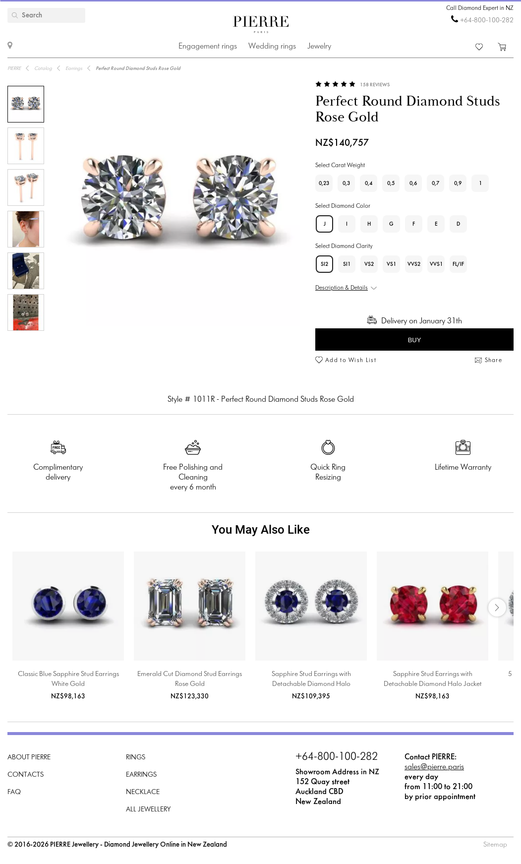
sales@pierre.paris (434, 767)
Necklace (143, 792)
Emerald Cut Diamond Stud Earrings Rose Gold (189, 679)
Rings (135, 757)
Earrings (141, 775)
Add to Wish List (350, 361)
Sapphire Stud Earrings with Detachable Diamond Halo (311, 679)
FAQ (14, 792)
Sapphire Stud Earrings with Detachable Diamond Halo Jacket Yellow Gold (433, 680)
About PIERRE (29, 757)
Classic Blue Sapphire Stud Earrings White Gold (68, 679)
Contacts (25, 775)
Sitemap (495, 845)
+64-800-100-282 (487, 20)
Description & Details (341, 288)
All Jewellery (148, 809)
